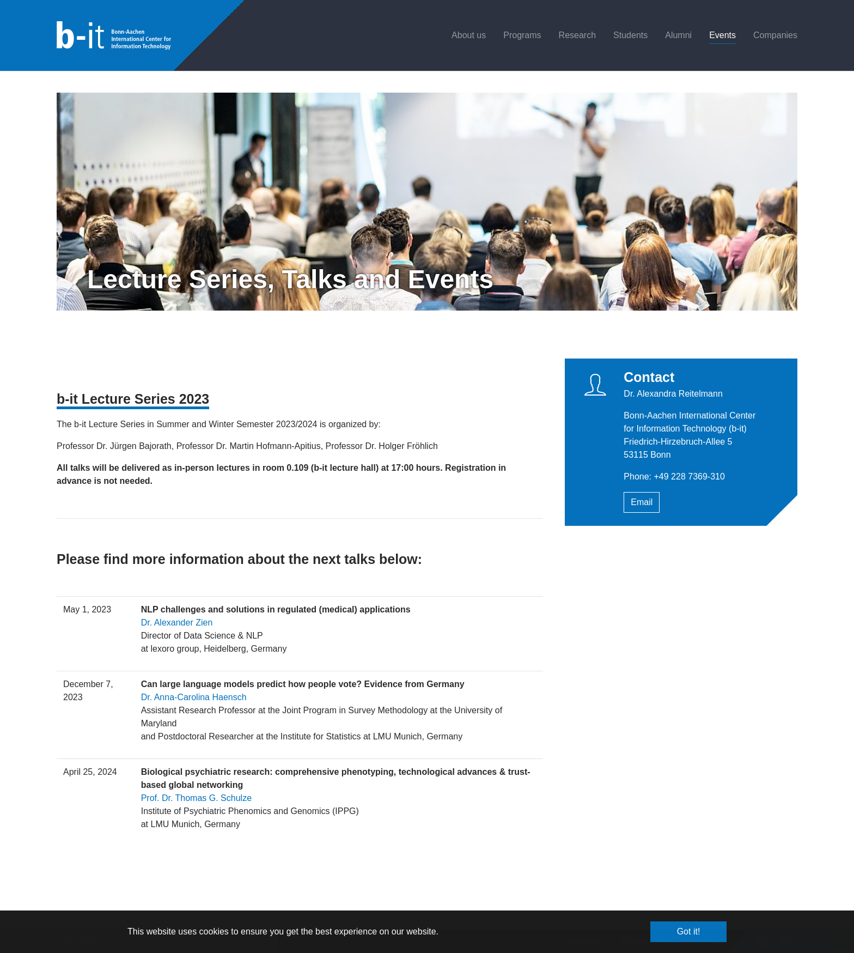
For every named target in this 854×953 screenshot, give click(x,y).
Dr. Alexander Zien (177, 622)
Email (641, 502)
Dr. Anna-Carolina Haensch (194, 697)
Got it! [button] (688, 931)
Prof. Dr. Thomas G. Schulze (196, 798)
